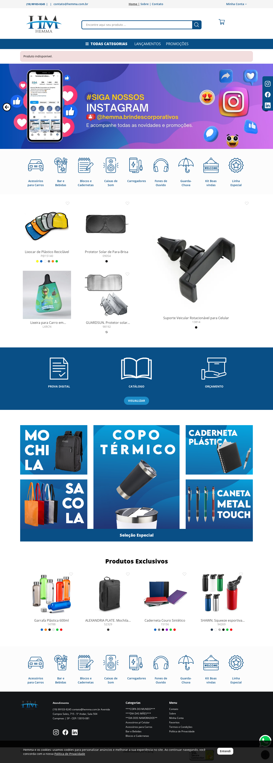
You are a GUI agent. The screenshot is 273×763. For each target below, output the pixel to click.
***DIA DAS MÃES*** (138, 713)
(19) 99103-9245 (62, 709)
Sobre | (145, 4)
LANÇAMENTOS (147, 43)
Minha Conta (236, 4)
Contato (157, 4)
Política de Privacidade (182, 731)
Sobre (172, 713)
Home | (134, 4)
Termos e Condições (180, 727)
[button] (7, 107)
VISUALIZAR (136, 401)
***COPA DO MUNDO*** (140, 709)
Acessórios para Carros (139, 727)
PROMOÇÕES (177, 43)
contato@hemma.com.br (71, 4)
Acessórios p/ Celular (138, 722)
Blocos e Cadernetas (137, 736)
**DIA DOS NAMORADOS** (141, 718)
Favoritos (174, 722)
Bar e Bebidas (133, 731)
